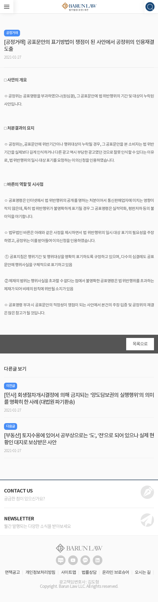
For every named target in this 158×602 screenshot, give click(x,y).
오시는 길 (143, 572)
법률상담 (89, 572)
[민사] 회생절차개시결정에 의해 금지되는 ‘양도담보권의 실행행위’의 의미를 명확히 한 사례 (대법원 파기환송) (79, 398)
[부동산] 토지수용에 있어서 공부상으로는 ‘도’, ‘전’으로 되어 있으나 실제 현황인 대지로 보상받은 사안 (79, 439)
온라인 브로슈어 (115, 572)
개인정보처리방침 (40, 572)
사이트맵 (68, 572)
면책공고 (12, 572)
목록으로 (140, 344)
